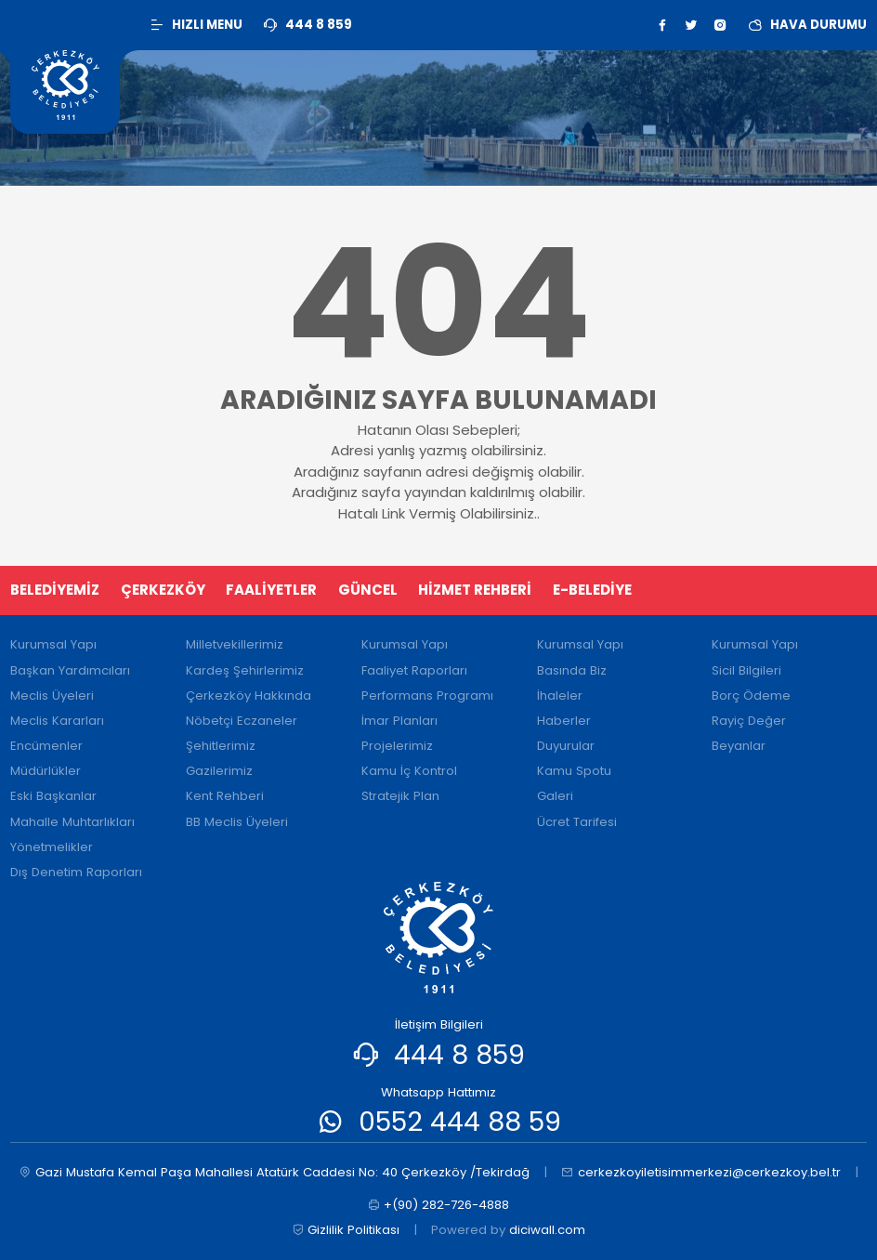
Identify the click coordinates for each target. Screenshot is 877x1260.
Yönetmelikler (51, 847)
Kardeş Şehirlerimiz (245, 670)
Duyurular (566, 746)
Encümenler (46, 746)
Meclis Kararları (57, 720)
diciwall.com (547, 1230)
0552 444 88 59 (460, 1121)
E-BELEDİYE (592, 589)
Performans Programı (427, 695)
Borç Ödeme (751, 695)
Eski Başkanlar (53, 796)
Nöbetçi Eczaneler (241, 720)
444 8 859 (459, 1054)
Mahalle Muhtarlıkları (72, 822)
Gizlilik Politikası (346, 1230)
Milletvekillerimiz (234, 644)
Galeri (555, 796)
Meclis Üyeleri (52, 695)
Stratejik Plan (400, 796)
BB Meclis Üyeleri (237, 822)
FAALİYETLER (271, 589)
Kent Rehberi (225, 796)
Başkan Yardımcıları (70, 670)
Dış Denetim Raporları (76, 872)
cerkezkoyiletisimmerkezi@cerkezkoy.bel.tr (701, 1172)
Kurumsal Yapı (53, 644)
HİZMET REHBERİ (474, 589)
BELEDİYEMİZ (54, 589)
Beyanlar (739, 746)
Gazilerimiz (219, 771)
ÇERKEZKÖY (163, 589)
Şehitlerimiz (220, 746)
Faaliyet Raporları (414, 670)
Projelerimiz (397, 746)
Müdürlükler (45, 771)
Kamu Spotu (574, 771)
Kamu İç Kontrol (409, 771)
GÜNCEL (368, 589)
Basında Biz (572, 670)
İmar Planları (399, 720)
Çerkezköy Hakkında (248, 695)
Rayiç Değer (749, 720)
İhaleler (559, 695)
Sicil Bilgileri (746, 670)
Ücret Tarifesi (577, 822)
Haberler (564, 720)
